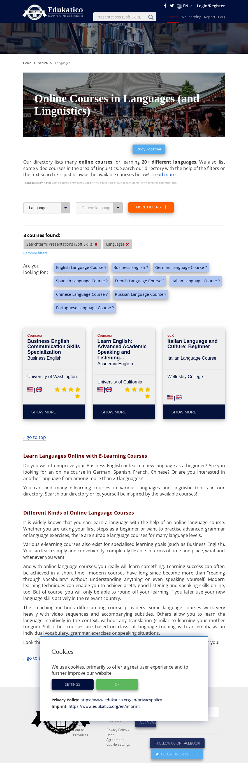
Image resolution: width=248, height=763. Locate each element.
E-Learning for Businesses (117, 722)
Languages (49, 207)
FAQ (221, 16)
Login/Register (211, 5)
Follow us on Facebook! (177, 756)
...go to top (34, 437)
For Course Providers (114, 731)
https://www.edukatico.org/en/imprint (104, 706)
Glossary (80, 738)
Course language (102, 207)
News (77, 729)
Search (173, 16)
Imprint (112, 738)
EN (184, 6)
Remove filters (35, 252)
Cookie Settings (118, 757)
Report (209, 16)
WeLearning (191, 16)
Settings (72, 684)
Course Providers (80, 745)
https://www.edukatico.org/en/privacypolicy (120, 699)
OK (117, 684)
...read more (163, 174)
